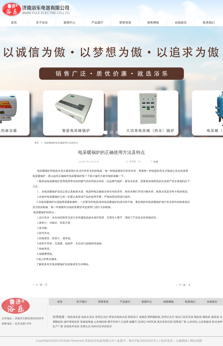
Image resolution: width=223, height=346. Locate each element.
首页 (36, 142)
